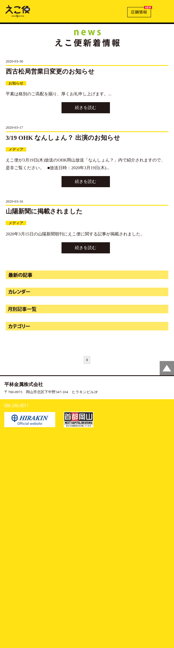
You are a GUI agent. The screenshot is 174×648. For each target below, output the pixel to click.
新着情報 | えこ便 (18, 11)
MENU (163, 10)
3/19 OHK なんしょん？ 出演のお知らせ (63, 137)
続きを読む (85, 107)
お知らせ (16, 83)
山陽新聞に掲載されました (44, 211)
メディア (16, 149)
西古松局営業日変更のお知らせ (50, 71)
